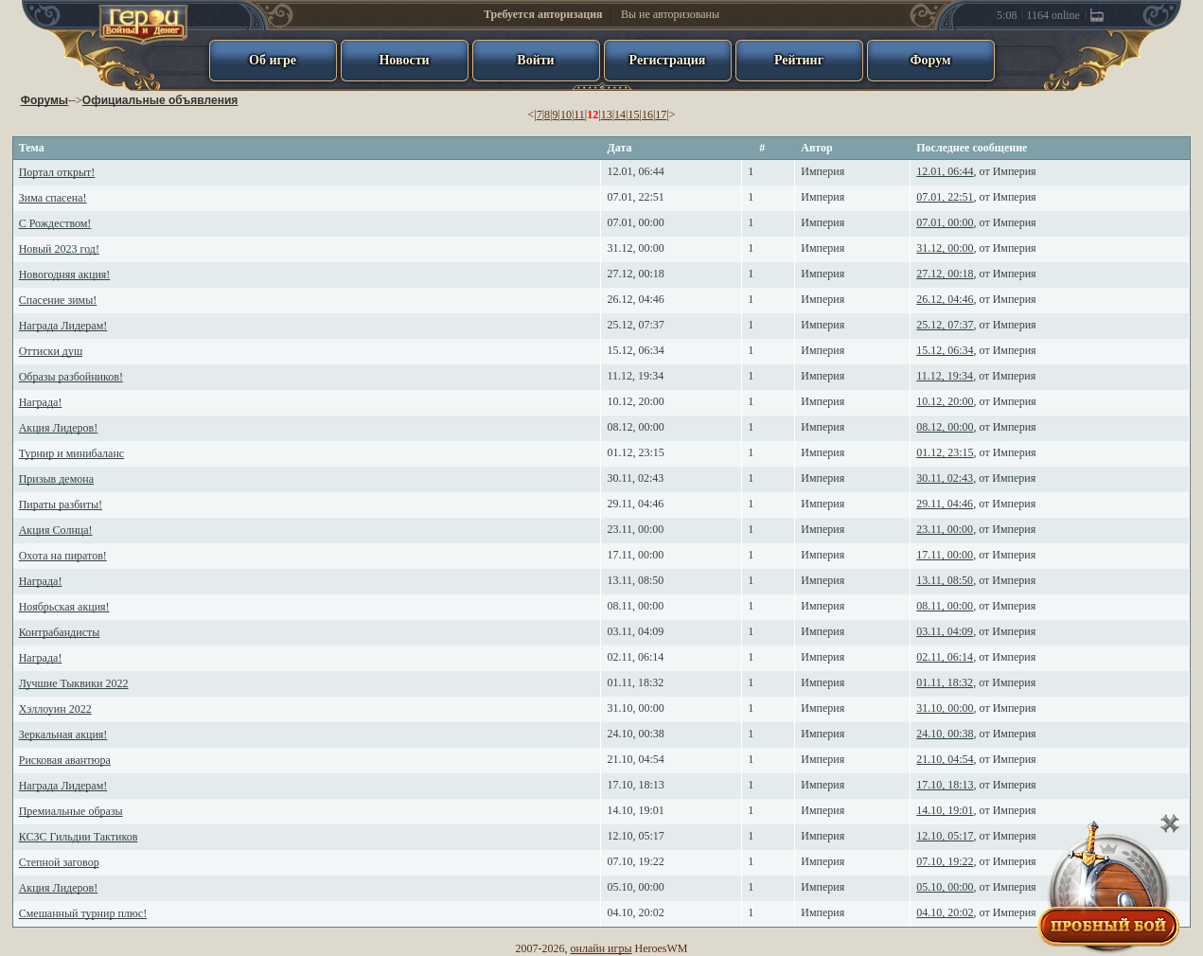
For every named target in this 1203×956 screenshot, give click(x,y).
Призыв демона (56, 479)
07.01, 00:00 (635, 222)
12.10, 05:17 (635, 835)
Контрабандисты (59, 632)
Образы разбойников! (71, 376)
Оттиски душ (51, 351)
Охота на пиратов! (63, 555)
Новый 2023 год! (59, 249)
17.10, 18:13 (635, 784)
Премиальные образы (71, 811)
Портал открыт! (57, 172)
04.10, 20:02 (635, 912)
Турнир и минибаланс (71, 453)
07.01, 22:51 (635, 197)
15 (633, 114)
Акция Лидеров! (58, 427)
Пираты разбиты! (60, 504)
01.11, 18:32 (635, 682)
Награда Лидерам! (63, 325)
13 (606, 114)
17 (660, 114)
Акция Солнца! (56, 530)
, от (975, 171)
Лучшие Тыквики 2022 (74, 683)
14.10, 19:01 (635, 810)
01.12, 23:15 (635, 452)
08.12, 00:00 (635, 427)
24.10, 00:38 (635, 733)
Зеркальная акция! (63, 734)
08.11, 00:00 (635, 605)
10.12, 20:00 (635, 401)
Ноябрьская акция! (64, 606)
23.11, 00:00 (635, 529)
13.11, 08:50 (635, 580)
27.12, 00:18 (635, 273)
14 (620, 114)
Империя (822, 171)
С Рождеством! (55, 223)
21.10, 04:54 (635, 759)
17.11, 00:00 (635, 554)
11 (579, 114)
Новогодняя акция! (65, 274)
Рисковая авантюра (65, 760)
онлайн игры (601, 948)
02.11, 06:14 (635, 657)
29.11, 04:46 (635, 503)
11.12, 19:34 (635, 375)
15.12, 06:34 (635, 350)
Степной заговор (59, 862)
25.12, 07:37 (635, 324)
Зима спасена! (53, 197)
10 (566, 114)
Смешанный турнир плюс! (83, 913)
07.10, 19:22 (635, 861)
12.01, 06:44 (635, 171)
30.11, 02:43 (635, 478)
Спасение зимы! (58, 300)
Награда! (40, 402)
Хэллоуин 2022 (55, 709)
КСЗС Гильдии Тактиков (78, 836)
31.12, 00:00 (635, 248)
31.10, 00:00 (635, 708)
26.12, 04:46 (635, 299)
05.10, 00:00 (635, 887)
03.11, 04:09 (635, 631)
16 (647, 114)
